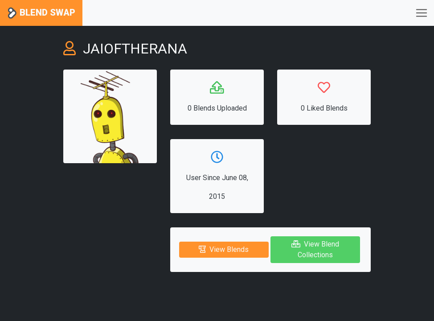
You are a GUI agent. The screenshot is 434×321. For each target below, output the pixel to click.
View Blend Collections (315, 249)
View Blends (224, 249)
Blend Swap (41, 13)
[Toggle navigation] (421, 13)
